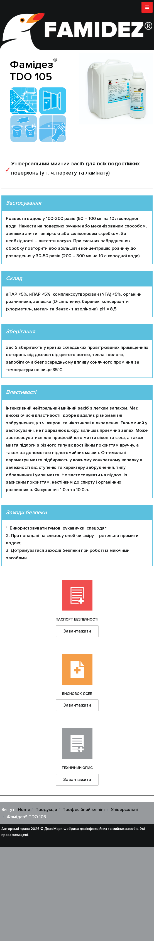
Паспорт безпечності (77, 619)
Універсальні (124, 809)
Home (24, 809)
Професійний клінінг (84, 809)
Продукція (46, 809)
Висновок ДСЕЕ (77, 694)
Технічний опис (77, 768)
